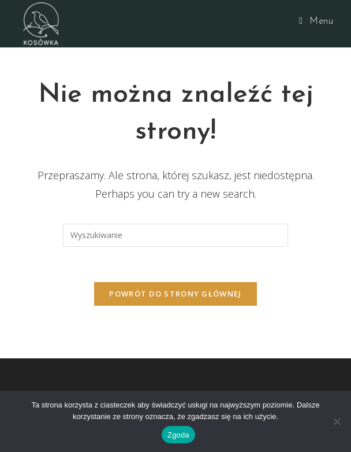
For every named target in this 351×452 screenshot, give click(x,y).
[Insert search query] (175, 235)
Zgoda (178, 435)
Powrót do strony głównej (175, 293)
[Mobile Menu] (316, 21)
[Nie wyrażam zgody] (336, 421)
